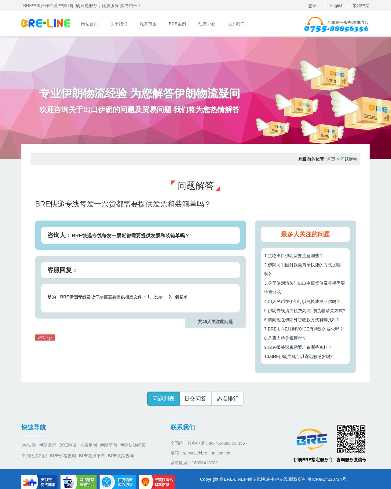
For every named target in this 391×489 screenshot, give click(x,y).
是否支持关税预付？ (287, 338)
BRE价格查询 (63, 455)
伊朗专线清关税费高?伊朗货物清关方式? (306, 310)
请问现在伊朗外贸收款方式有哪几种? (303, 319)
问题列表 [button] (163, 399)
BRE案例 (177, 23)
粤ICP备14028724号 (326, 479)
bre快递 (28, 445)
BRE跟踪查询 (121, 455)
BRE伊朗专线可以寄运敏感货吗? (301, 356)
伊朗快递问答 (133, 445)
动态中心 (206, 23)
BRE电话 (68, 445)
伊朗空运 (47, 445)
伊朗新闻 (108, 445)
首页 (331, 159)
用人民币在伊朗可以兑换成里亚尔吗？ (304, 301)
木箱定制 (88, 445)
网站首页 (89, 23)
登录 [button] (312, 5)
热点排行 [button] (228, 399)
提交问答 (195, 399)
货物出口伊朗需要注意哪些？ (295, 255)
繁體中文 (361, 5)
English (337, 5)
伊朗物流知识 (34, 455)
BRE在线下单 (92, 455)
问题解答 (348, 159)
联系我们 (236, 23)
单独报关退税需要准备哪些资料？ (300, 347)
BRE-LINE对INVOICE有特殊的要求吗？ (306, 329)
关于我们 (118, 23)
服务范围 (148, 23)
